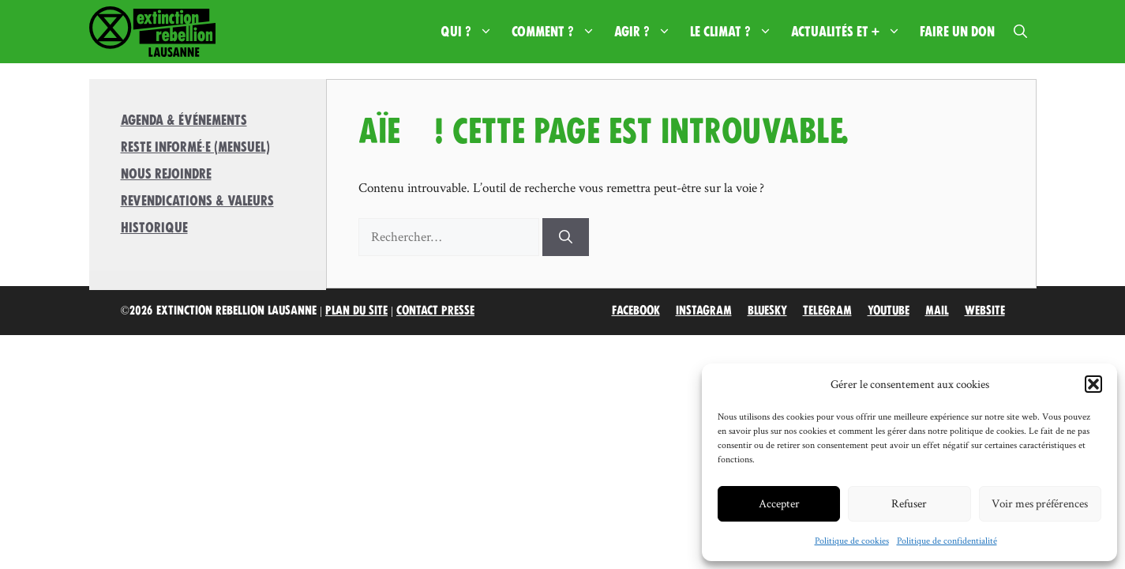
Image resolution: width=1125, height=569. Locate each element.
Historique (154, 228)
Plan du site (356, 310)
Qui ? (471, 31)
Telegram (827, 310)
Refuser (909, 503)
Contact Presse (435, 310)
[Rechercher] (565, 237)
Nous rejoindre (166, 174)
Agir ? (647, 31)
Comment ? (558, 31)
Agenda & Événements (184, 120)
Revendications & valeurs (197, 201)
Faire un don (957, 32)
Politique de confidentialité (947, 540)
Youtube (888, 310)
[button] (1093, 384)
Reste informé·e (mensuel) (195, 147)
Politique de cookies (852, 540)
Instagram (704, 310)
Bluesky (767, 310)
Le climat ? (736, 31)
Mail (937, 310)
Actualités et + (850, 31)
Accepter (779, 503)
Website (985, 310)
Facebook (636, 310)
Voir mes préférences (1040, 503)
